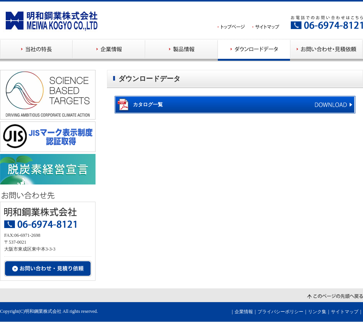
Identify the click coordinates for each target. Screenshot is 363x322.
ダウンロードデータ (254, 50)
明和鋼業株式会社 (43, 311)
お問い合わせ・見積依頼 (326, 50)
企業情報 (109, 50)
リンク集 (317, 311)
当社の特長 (36, 50)
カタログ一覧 (148, 104)
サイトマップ (344, 311)
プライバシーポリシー (280, 311)
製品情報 (181, 50)
